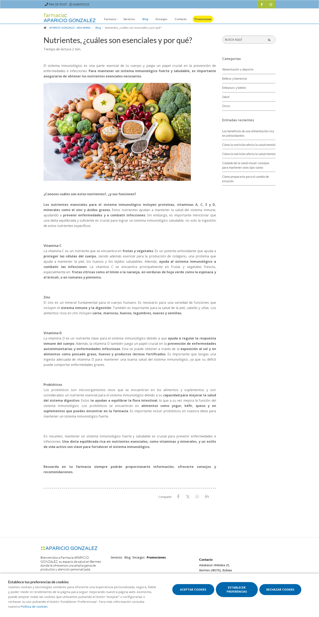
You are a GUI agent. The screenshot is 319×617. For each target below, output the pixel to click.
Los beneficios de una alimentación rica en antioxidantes (248, 133)
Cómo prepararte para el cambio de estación (245, 179)
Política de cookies (34, 606)
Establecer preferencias (237, 589)
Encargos (161, 19)
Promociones (202, 19)
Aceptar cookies (193, 589)
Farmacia (110, 19)
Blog (145, 19)
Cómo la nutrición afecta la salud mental (248, 144)
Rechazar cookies (280, 589)
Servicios (129, 19)
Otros (226, 106)
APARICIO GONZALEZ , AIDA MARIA (70, 27)
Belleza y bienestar (234, 78)
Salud (225, 97)
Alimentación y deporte (237, 69)
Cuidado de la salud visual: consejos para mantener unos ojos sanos (245, 165)
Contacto (181, 19)
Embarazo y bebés (234, 88)
